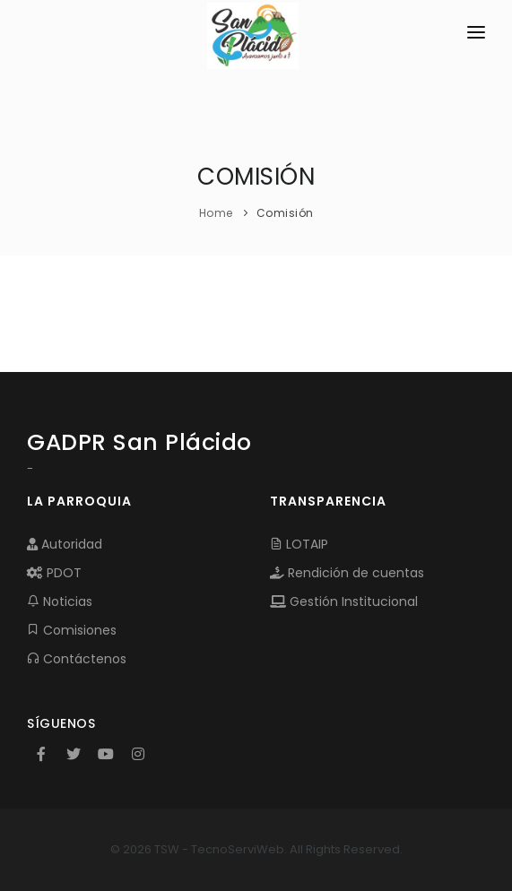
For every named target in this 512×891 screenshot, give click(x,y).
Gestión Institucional (344, 601)
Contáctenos (76, 659)
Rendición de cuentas (347, 573)
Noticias (59, 601)
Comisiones (72, 630)
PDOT (54, 573)
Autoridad (64, 544)
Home (216, 213)
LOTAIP (299, 544)
